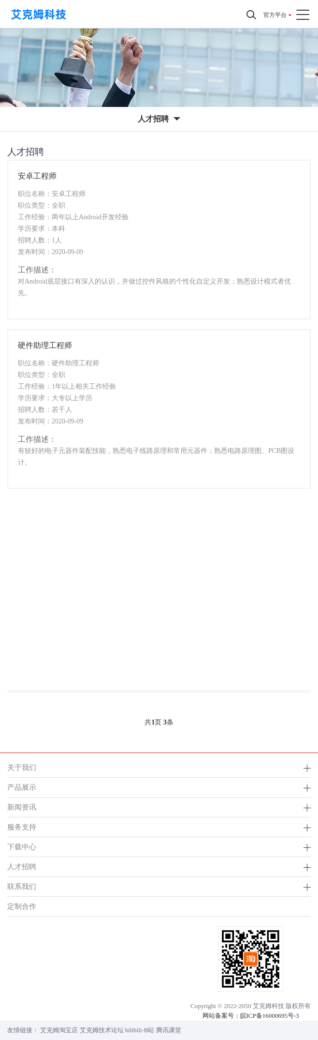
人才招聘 (21, 866)
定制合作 (21, 906)
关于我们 (21, 767)
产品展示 (21, 787)
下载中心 (21, 847)
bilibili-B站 (140, 1030)
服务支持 (21, 827)
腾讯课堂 (168, 1030)
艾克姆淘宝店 (59, 1030)
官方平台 (275, 15)
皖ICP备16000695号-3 (269, 1015)
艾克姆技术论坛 (102, 1030)
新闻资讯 (21, 807)
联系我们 (21, 886)
